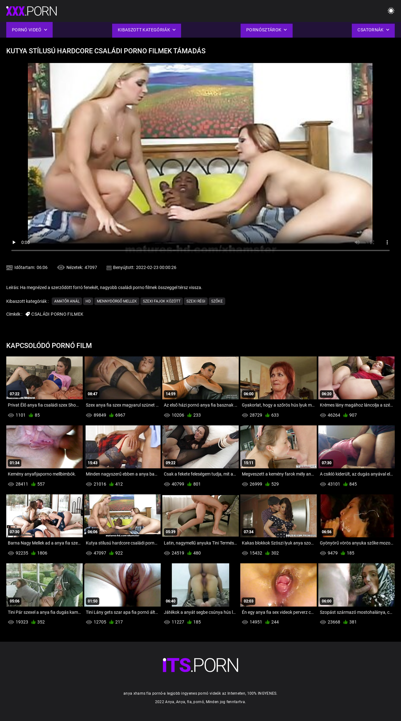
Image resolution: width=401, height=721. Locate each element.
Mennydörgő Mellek (117, 301)
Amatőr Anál (67, 301)
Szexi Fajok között (161, 301)
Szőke (217, 301)
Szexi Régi (195, 301)
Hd (88, 301)
